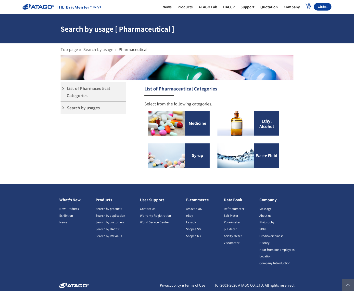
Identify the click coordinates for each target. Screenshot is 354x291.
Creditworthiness (271, 236)
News (63, 222)
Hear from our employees (277, 249)
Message (265, 208)
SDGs (262, 229)
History (264, 242)
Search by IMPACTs (109, 236)
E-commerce (197, 199)
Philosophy (266, 222)
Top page (69, 49)
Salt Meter (231, 215)
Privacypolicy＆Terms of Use (182, 285)
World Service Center (154, 222)
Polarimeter (232, 222)
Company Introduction (274, 263)
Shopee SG (193, 229)
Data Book (233, 199)
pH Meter (230, 229)
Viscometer (232, 242)
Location (265, 256)
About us (265, 215)
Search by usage (98, 49)
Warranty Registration (155, 215)
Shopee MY (193, 236)
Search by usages (80, 108)
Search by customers (110, 222)
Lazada (191, 222)
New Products (69, 208)
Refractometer (234, 208)
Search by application (110, 215)
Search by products (109, 208)
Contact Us (147, 208)
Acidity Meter (233, 236)
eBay (189, 215)
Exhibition (66, 215)
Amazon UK (194, 208)
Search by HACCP (108, 229)
